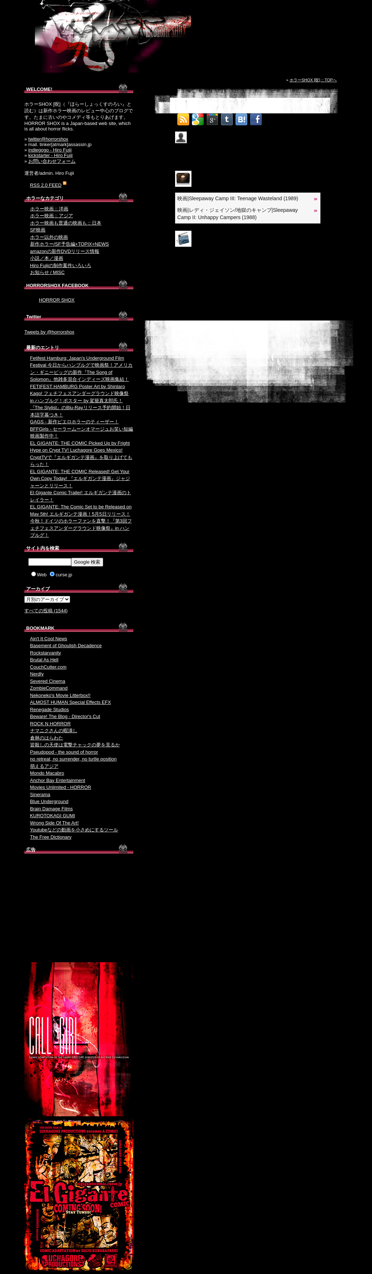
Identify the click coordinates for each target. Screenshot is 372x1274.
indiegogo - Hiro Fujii (50, 150)
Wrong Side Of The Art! (54, 823)
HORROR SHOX (56, 300)
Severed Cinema (47, 681)
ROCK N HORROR (50, 723)
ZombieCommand (49, 688)
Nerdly (37, 674)
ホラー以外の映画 (49, 237)
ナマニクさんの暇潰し (53, 730)
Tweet (271, 117)
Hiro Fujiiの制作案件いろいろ (60, 265)
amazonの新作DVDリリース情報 (65, 251)
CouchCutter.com (48, 667)
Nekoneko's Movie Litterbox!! (60, 695)
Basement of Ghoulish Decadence (66, 645)
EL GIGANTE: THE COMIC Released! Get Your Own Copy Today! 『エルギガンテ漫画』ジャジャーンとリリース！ (80, 478)
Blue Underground (49, 801)
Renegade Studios (49, 709)
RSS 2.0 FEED (46, 185)
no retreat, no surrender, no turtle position (73, 759)
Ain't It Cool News (48, 638)
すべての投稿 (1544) (46, 610)
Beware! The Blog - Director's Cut (65, 716)
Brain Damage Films (51, 808)
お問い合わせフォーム (52, 161)
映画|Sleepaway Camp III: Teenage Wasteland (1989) (237, 198)
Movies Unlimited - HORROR (60, 787)
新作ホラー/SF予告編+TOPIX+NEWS (69, 244)
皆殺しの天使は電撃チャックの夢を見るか (75, 744)
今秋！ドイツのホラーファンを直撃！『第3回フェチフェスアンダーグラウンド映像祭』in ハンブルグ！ (81, 528)
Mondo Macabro (47, 773)
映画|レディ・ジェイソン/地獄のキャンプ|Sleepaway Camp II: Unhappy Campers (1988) (237, 213)
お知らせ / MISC (47, 272)
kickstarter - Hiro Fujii (50, 155)
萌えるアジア (44, 766)
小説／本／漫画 (46, 258)
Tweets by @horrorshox (49, 332)
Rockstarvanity (45, 653)
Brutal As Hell (44, 659)
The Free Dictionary (51, 837)
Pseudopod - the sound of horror (64, 752)
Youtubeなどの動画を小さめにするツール (74, 829)
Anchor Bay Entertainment (57, 780)
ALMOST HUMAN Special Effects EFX (70, 702)
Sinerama (40, 794)
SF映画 (38, 230)
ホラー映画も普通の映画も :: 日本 (65, 223)
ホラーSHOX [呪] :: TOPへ (313, 80)
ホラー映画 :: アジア (51, 215)
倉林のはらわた (46, 738)
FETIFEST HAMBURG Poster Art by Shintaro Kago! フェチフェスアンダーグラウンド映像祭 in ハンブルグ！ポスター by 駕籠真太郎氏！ (79, 393)
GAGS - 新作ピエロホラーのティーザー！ (74, 421)
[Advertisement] (78, 909)
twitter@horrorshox (48, 139)
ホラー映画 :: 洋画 (49, 208)
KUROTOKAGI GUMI (52, 815)
